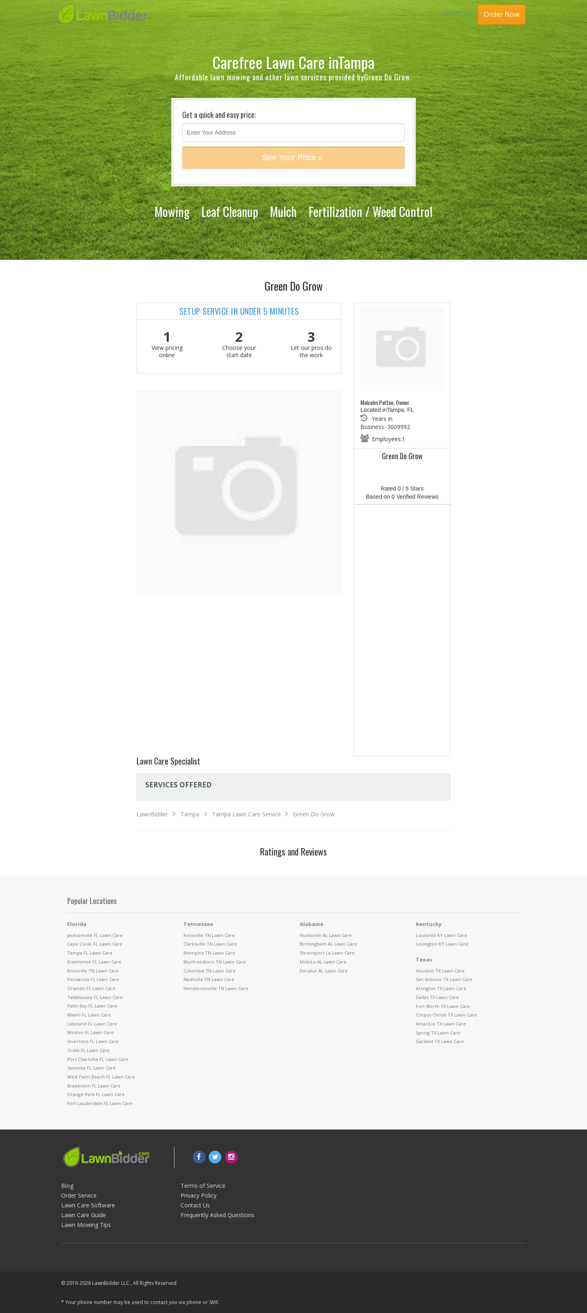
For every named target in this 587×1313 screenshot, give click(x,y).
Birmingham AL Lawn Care (328, 944)
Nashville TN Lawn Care (208, 979)
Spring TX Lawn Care (438, 1033)
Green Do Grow (314, 814)
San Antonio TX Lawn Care (444, 979)
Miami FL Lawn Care (89, 1015)
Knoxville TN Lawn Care (93, 971)
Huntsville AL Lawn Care (326, 935)
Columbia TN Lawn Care (209, 971)
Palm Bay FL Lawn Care (92, 1006)
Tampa (190, 814)
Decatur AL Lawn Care (324, 971)
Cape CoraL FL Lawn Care (94, 944)
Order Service (79, 1195)
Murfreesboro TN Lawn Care (214, 962)
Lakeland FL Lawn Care (92, 1024)
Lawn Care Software (88, 1205)
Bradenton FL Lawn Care (94, 1086)
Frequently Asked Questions (217, 1215)
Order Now (501, 14)
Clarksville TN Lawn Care (210, 944)
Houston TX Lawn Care (440, 971)
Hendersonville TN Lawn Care (215, 988)
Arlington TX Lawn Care (441, 988)
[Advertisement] (402, 632)
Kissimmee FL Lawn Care (94, 962)
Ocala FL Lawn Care (88, 1050)
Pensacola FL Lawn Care (93, 979)
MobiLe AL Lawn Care (323, 962)
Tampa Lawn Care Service (246, 814)
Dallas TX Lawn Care (437, 997)
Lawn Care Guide (83, 1215)
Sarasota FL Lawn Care (91, 1068)
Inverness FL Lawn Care (93, 1041)
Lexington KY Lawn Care (442, 944)
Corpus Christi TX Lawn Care (446, 1015)
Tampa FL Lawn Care (90, 953)
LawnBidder (152, 814)
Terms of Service (203, 1185)
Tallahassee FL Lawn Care (95, 997)
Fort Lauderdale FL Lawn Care (99, 1103)
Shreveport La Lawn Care (327, 953)
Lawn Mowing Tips (86, 1225)
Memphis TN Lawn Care (209, 953)
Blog (67, 1185)
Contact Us (456, 12)
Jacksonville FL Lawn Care (95, 935)
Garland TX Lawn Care (440, 1041)
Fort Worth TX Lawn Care (443, 1006)
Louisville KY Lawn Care (441, 935)
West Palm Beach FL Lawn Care (101, 1077)
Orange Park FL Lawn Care (96, 1094)
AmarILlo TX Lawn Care (441, 1024)
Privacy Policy (198, 1195)
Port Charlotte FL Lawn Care (97, 1059)
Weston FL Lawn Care (90, 1032)
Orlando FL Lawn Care (91, 988)
